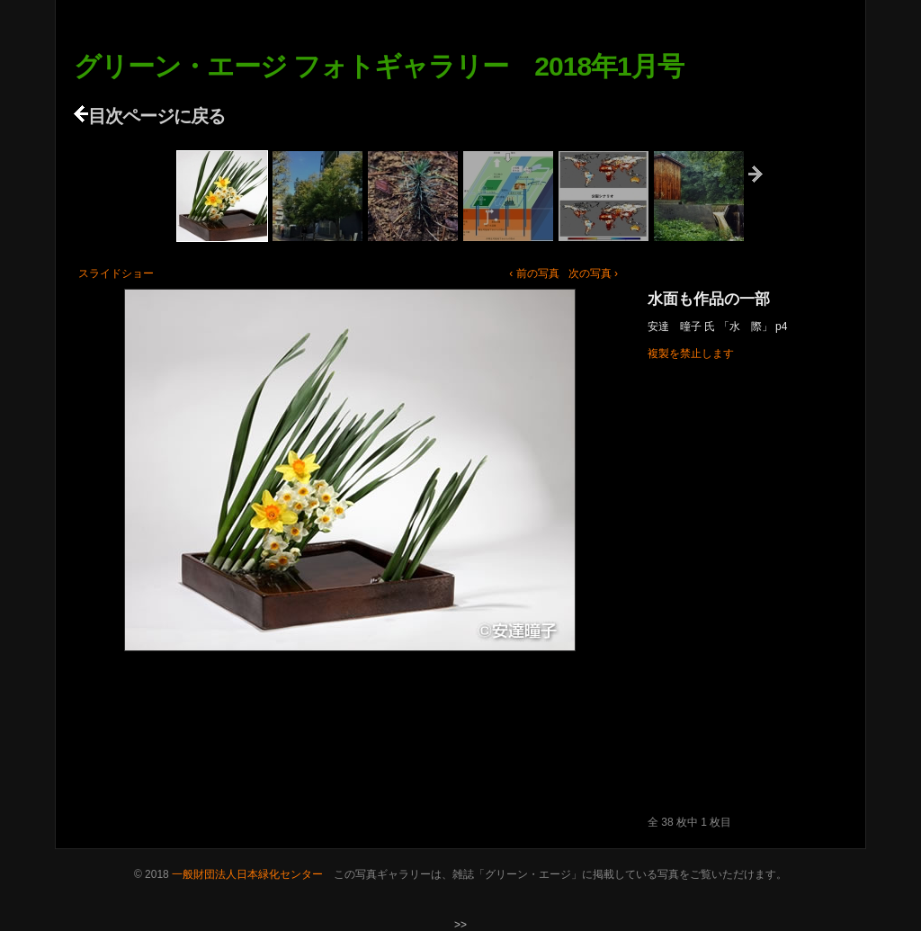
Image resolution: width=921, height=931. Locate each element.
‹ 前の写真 (534, 273)
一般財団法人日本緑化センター (247, 874)
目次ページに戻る (149, 116)
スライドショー (116, 273)
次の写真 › (593, 273)
